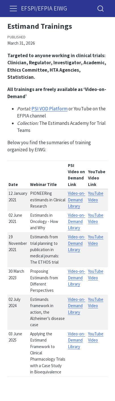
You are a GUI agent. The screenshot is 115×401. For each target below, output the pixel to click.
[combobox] (100, 8)
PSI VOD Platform (50, 109)
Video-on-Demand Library (76, 200)
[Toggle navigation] (13, 8)
